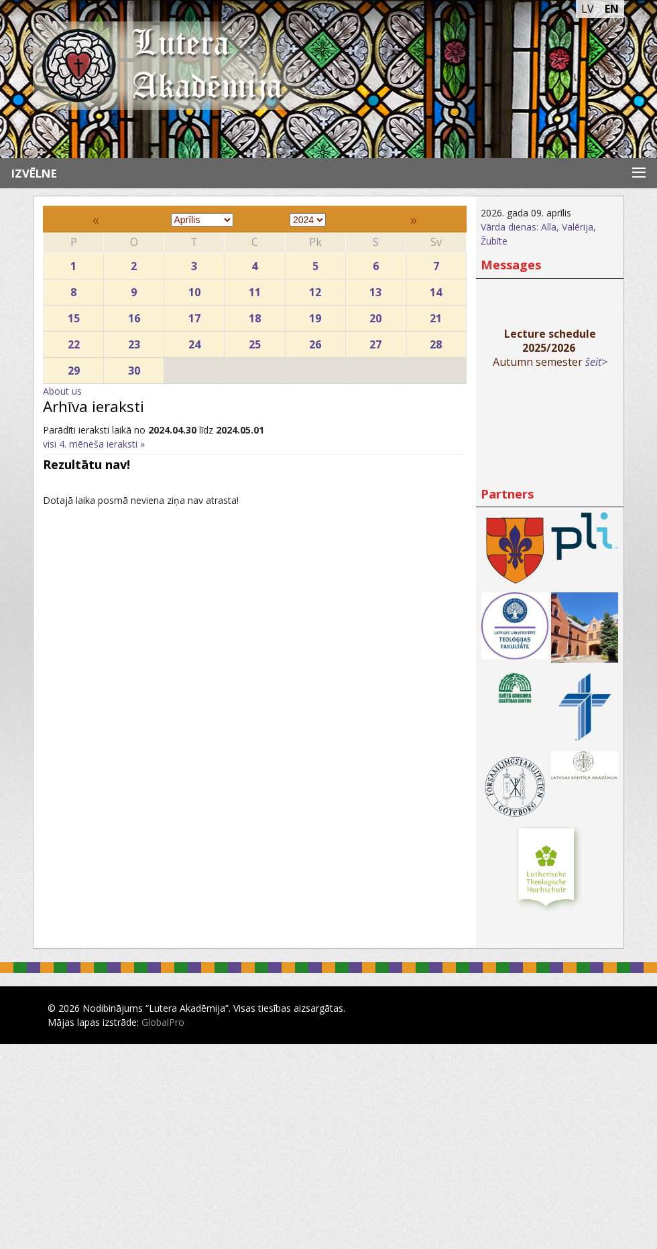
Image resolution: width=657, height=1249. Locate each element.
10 (194, 289)
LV (587, 8)
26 (315, 341)
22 (73, 341)
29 (73, 367)
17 (194, 315)
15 (73, 315)
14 (436, 289)
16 (134, 315)
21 (436, 315)
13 (376, 289)
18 (254, 315)
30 (134, 367)
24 (194, 341)
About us (62, 391)
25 (254, 341)
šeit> (596, 361)
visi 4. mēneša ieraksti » (94, 444)
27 (376, 341)
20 (376, 315)
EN (612, 8)
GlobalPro (162, 1022)
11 (254, 289)
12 (315, 289)
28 (436, 341)
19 (315, 315)
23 (134, 341)
